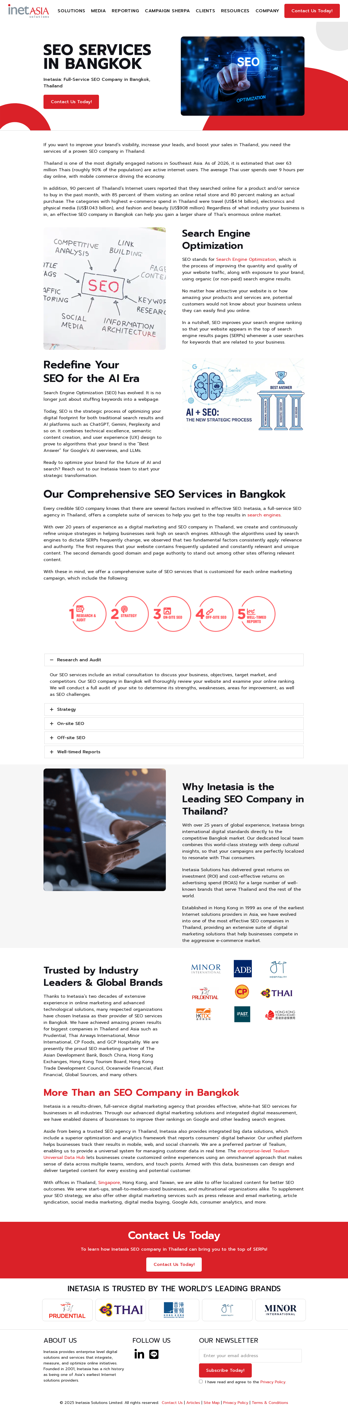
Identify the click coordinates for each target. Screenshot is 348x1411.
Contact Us (171, 1403)
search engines (264, 515)
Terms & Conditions (270, 1403)
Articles (193, 1403)
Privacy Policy (272, 1382)
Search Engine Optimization (246, 259)
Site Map (212, 1403)
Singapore (109, 1182)
